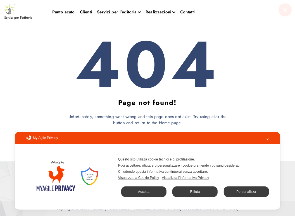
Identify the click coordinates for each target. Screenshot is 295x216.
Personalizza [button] (246, 192)
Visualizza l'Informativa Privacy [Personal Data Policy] (185, 178)
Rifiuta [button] (195, 192)
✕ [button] (267, 139)
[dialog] (147, 171)
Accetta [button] (143, 192)
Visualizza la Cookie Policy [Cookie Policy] (138, 178)
